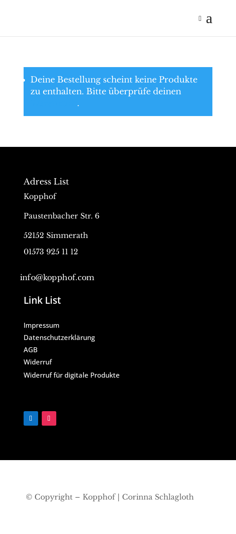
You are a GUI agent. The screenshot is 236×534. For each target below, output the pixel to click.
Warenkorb (53, 103)
